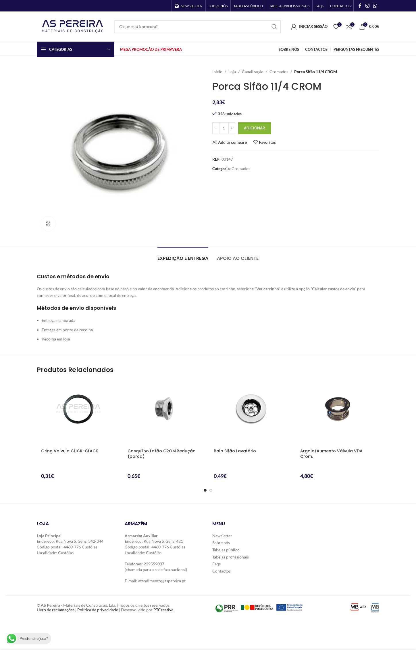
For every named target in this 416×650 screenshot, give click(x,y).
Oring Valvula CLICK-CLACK (69, 451)
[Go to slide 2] (210, 490)
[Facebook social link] (360, 5)
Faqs (216, 563)
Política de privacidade (97, 609)
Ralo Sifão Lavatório (235, 451)
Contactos (221, 571)
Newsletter (222, 535)
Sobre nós (221, 542)
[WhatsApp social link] (375, 5)
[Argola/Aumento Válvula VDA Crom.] (338, 412)
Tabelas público (226, 549)
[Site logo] (73, 26)
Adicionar (254, 128)
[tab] (182, 255)
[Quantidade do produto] (223, 128)
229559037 (154, 563)
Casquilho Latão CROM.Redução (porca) (162, 454)
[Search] (197, 26)
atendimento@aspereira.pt (162, 580)
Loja (232, 71)
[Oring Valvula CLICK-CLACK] (78, 412)
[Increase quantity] (231, 128)
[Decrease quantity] (215, 128)
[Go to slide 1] (205, 490)
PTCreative (163, 609)
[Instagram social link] (367, 5)
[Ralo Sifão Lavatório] (251, 412)
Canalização (252, 71)
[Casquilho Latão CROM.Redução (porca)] (165, 412)
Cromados (278, 71)
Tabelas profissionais (230, 556)
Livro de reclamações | (57, 609)
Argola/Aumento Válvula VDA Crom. (331, 454)
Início (217, 71)
